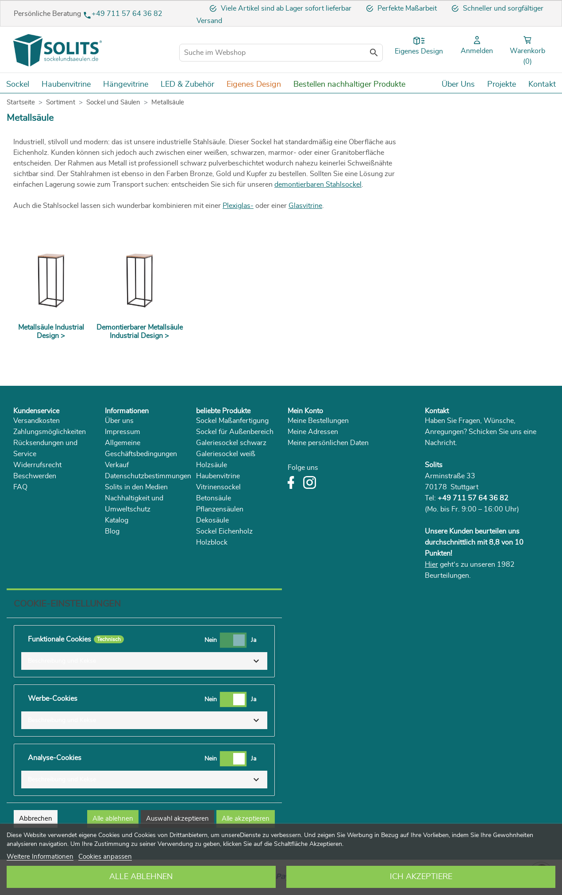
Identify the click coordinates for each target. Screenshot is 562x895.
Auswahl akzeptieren (177, 818)
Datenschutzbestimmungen (148, 476)
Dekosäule (212, 520)
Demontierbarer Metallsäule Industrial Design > (139, 331)
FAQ (20, 487)
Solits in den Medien (136, 487)
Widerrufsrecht (37, 465)
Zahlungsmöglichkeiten (49, 431)
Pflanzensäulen (219, 509)
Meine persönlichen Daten (328, 442)
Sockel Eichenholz (224, 531)
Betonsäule (213, 498)
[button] (144, 661)
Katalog (116, 520)
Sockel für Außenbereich (234, 431)
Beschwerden (34, 476)
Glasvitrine (305, 205)
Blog (112, 531)
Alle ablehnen (141, 877)
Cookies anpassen (105, 856)
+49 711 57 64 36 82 (127, 13)
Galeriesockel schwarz (231, 442)
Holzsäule (211, 465)
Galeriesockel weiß (225, 453)
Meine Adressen (313, 431)
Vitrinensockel (218, 487)
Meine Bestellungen (318, 420)
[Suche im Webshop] (281, 52)
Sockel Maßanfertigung (232, 420)
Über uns (119, 420)
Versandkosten (36, 420)
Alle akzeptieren (245, 818)
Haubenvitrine (218, 476)
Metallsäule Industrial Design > (51, 331)
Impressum (122, 431)
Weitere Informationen (40, 856)
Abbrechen (35, 818)
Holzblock (211, 542)
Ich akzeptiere (421, 877)
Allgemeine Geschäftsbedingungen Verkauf (141, 454)
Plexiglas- (238, 205)
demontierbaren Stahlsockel (318, 184)
